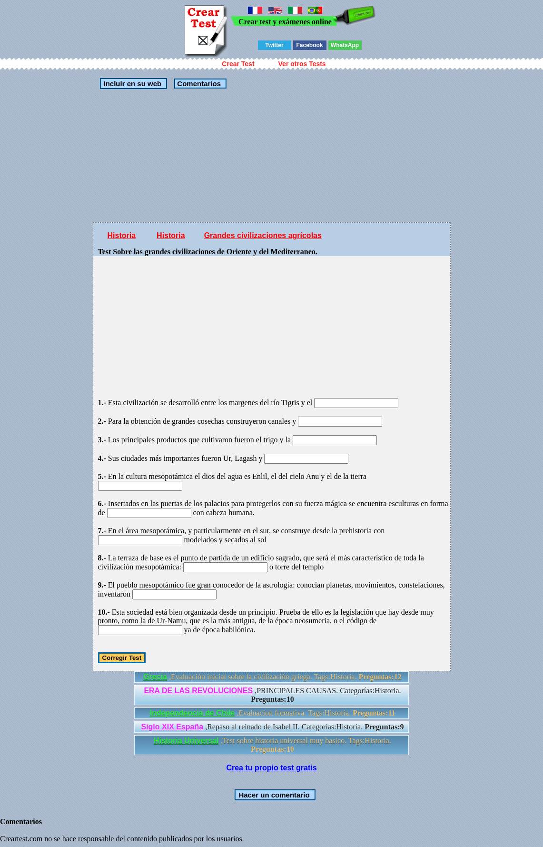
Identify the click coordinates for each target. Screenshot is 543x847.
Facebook (309, 45)
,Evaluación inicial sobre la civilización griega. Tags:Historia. (272, 677)
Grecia (155, 677)
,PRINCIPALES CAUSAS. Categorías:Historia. (272, 695)
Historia (122, 235)
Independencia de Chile (192, 713)
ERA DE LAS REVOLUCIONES (198, 691)
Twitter (274, 45)
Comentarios (198, 84)
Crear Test (238, 64)
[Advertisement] (272, 155)
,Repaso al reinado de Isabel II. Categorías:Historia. (272, 727)
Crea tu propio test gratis (271, 768)
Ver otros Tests (302, 64)
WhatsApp (345, 45)
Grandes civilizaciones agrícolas (263, 235)
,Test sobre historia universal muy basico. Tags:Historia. (272, 745)
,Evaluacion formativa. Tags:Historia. (272, 713)
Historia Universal (186, 741)
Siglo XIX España (172, 727)
